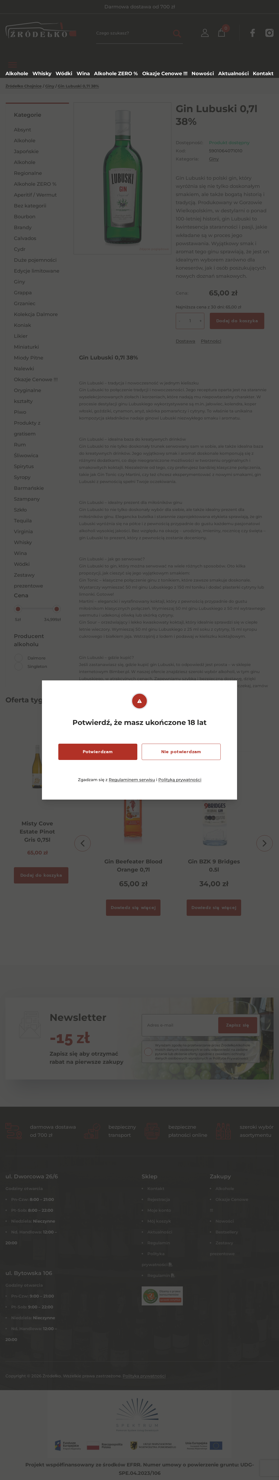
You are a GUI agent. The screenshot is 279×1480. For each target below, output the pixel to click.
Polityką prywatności (179, 779)
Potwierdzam (98, 752)
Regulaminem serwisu (132, 779)
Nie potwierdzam (181, 752)
